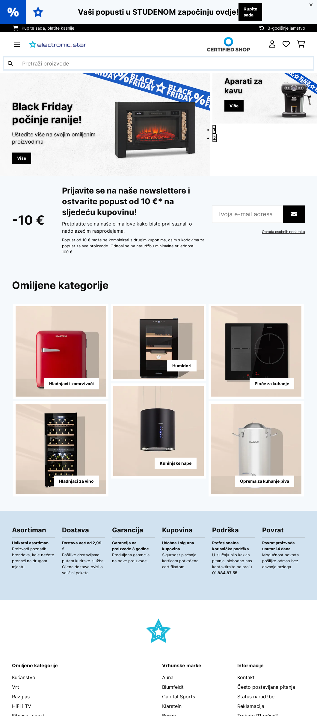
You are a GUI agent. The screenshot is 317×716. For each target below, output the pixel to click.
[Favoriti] (286, 44)
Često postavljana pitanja (266, 687)
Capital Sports (178, 697)
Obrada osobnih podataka (283, 232)
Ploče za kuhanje (272, 383)
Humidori (181, 365)
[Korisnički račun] (272, 44)
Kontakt (246, 678)
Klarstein (172, 706)
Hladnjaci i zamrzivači (71, 383)
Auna (167, 678)
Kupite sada (250, 11)
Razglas (21, 697)
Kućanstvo (23, 678)
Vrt (15, 687)
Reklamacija (250, 706)
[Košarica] (301, 44)
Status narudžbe (255, 697)
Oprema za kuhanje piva (264, 481)
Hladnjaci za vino (76, 481)
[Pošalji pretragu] (10, 63)
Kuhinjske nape (175, 463)
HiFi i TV (21, 706)
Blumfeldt (173, 687)
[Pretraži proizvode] (158, 63)
